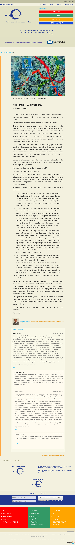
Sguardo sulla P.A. (60, 522)
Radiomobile (7, 513)
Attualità (56, 525)
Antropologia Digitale (11, 522)
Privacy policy (41, 536)
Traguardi (35, 522)
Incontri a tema (37, 525)
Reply (13, 367)
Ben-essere (35, 516)
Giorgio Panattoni (25, 321)
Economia (57, 510)
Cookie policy (33, 536)
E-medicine (35, 513)
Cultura (34, 510)
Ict (4, 510)
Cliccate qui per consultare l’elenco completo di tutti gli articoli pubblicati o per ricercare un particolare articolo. (54, 467)
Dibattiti (56, 519)
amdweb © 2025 (70, 531)
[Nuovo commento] (17, 329)
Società (56, 516)
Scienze (6, 519)
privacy (58, 500)
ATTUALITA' (3, 52)
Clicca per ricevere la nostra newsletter (50, 498)
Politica (11, 52)
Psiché (33, 519)
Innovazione (7, 516)
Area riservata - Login (8, 4)
